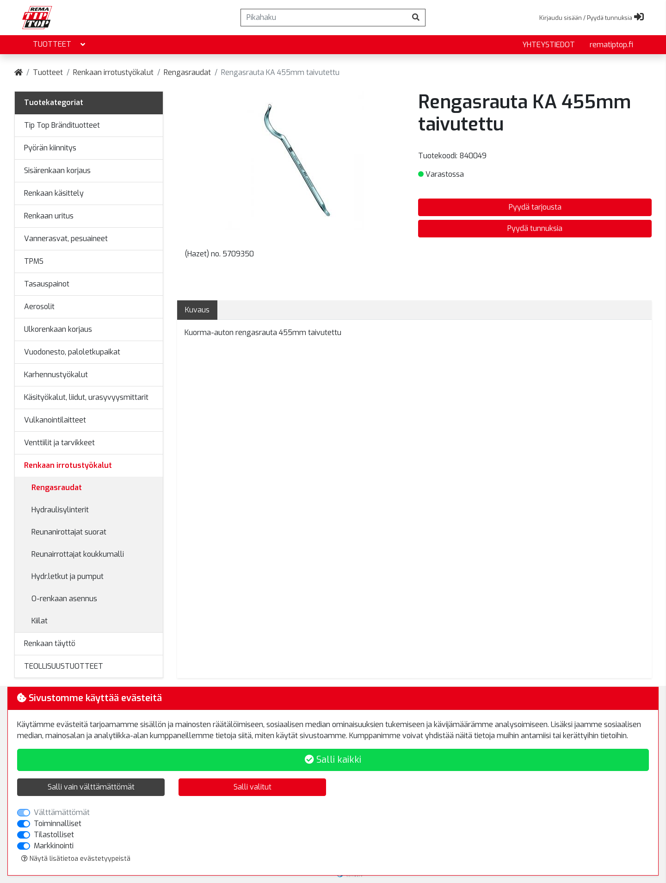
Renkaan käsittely (54, 193)
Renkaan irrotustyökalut (113, 72)
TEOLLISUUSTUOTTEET (63, 666)
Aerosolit (39, 306)
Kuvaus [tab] (197, 310)
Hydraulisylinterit (60, 510)
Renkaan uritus (49, 216)
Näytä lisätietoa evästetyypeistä (75, 858)
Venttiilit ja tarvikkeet (59, 443)
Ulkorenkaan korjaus (58, 329)
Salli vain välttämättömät (91, 787)
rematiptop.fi (611, 45)
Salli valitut (252, 787)
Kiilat (39, 621)
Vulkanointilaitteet (55, 420)
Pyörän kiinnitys (50, 148)
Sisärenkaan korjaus (57, 170)
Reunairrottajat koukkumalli (77, 554)
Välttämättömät (62, 812)
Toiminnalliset (57, 823)
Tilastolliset (54, 834)
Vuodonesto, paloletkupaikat (72, 352)
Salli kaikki (333, 759)
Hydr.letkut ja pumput (67, 576)
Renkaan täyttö (49, 643)
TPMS (33, 261)
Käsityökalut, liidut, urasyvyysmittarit (86, 397)
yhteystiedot (548, 45)
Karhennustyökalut (56, 374)
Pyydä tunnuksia (534, 228)
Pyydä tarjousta (535, 207)
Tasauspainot (46, 284)
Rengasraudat (187, 72)
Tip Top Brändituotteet (62, 125)
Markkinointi (54, 846)
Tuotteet (60, 44)
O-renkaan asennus (64, 598)
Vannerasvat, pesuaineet (66, 238)
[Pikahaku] (323, 17)
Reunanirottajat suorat (68, 532)
